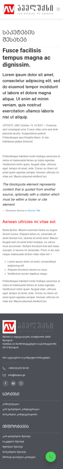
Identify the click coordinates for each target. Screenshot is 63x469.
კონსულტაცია (11, 404)
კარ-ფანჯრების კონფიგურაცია (21, 409)
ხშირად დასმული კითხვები (19, 457)
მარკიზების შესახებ (14, 452)
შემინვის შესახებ (13, 446)
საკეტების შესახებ (13, 441)
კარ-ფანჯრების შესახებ (17, 436)
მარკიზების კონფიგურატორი (20, 414)
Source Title (34, 210)
